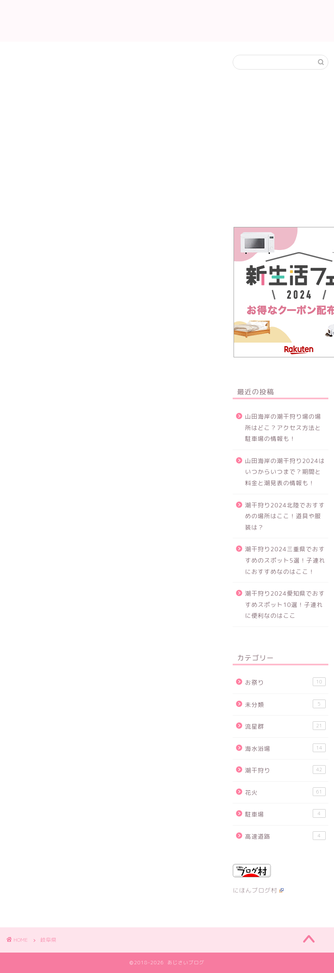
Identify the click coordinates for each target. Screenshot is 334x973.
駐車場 (285, 813)
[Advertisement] (280, 152)
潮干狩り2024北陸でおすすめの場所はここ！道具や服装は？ (285, 516)
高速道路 (285, 835)
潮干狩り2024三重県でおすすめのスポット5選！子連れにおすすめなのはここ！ (285, 560)
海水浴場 (285, 748)
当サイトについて (100, 30)
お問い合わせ (221, 13)
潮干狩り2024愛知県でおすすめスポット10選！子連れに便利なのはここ (285, 604)
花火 (113, 13)
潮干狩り (146, 13)
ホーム (85, 13)
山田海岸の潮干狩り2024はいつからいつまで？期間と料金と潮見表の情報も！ (285, 472)
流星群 (180, 13)
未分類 (285, 704)
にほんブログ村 (258, 890)
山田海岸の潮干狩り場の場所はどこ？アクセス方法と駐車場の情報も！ (283, 427)
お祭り (285, 681)
